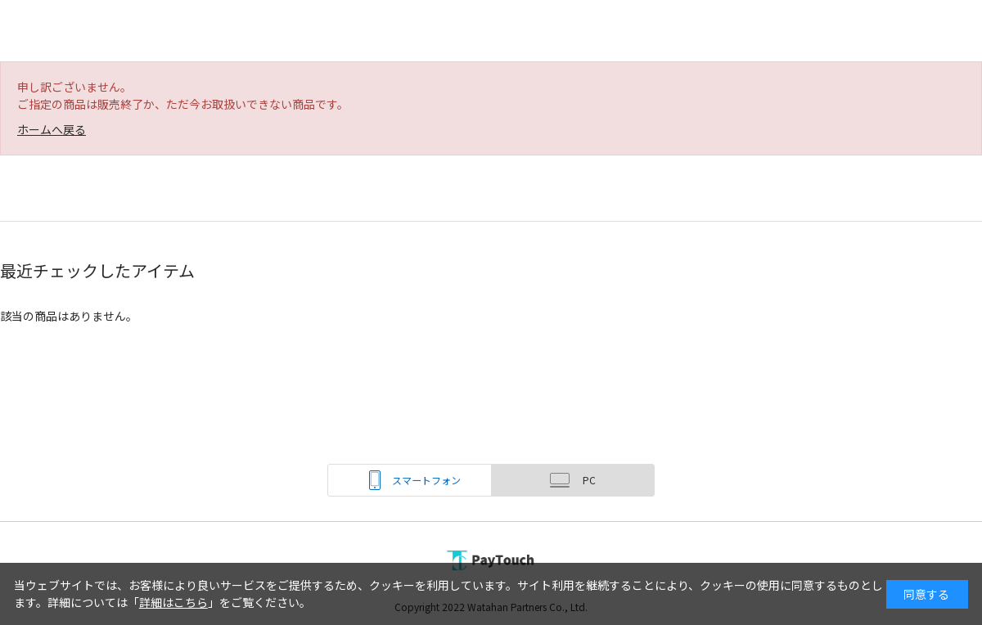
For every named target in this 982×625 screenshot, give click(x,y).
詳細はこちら (173, 602)
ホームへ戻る (51, 129)
